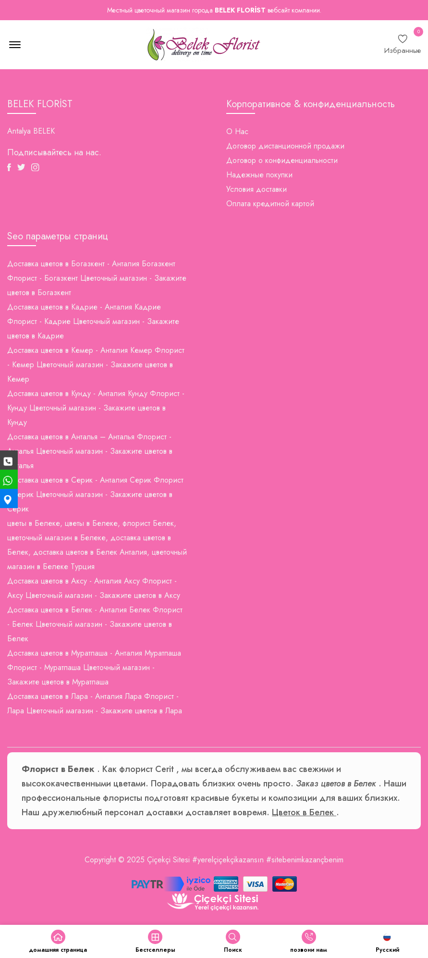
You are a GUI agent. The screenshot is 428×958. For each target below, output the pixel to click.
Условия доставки (256, 189)
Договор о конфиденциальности (282, 160)
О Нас (237, 131)
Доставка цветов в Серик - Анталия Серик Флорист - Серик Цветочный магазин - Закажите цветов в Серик (95, 494)
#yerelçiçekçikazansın (228, 859)
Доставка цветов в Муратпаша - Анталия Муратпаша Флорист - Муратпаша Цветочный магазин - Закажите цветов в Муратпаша (94, 667)
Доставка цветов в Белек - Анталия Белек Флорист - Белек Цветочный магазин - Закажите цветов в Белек (95, 624)
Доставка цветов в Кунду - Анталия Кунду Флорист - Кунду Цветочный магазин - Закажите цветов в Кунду (95, 408)
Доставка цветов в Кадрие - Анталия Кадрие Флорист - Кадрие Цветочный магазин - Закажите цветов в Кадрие (93, 321)
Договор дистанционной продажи (285, 145)
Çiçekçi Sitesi (168, 859)
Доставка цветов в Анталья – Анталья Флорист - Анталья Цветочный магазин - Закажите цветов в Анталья (89, 451)
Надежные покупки (259, 174)
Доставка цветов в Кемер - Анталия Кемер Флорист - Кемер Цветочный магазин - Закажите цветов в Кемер (95, 365)
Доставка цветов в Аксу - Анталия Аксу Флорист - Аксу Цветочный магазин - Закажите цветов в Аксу (93, 588)
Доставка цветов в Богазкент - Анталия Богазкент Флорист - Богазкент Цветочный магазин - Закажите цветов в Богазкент (96, 278)
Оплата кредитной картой (270, 203)
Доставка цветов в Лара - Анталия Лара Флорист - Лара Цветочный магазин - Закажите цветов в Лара (94, 703)
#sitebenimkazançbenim (304, 859)
